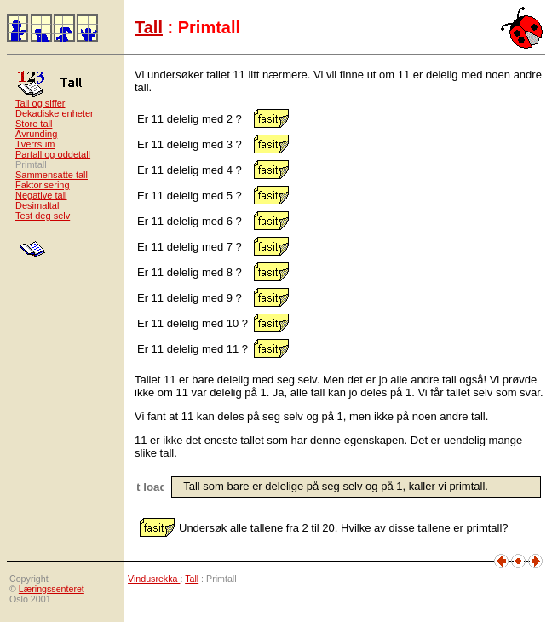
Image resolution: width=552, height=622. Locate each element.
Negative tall (41, 195)
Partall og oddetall (52, 154)
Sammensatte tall (51, 175)
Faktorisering (42, 185)
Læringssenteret (51, 589)
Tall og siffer (40, 103)
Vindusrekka (154, 578)
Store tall (33, 123)
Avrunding (36, 134)
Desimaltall (38, 205)
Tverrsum (35, 144)
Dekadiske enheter (54, 113)
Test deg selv (42, 215)
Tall (149, 27)
